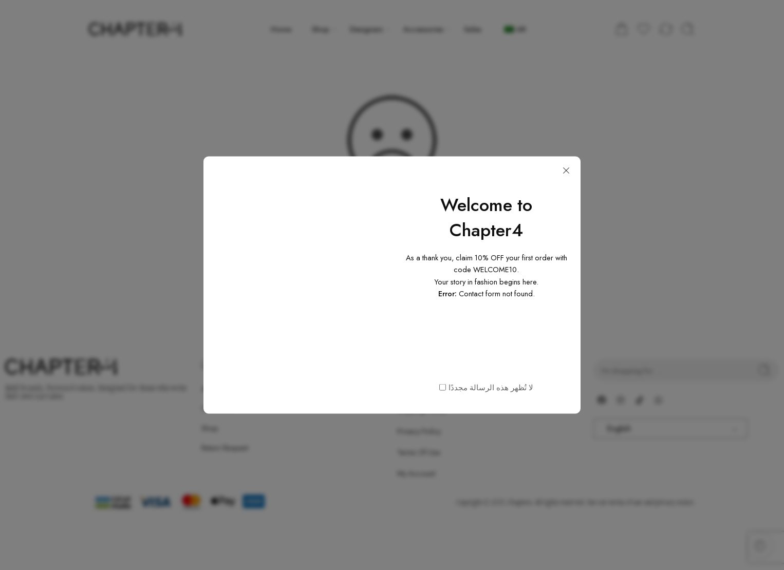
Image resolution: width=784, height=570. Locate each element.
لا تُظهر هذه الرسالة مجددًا (491, 387)
